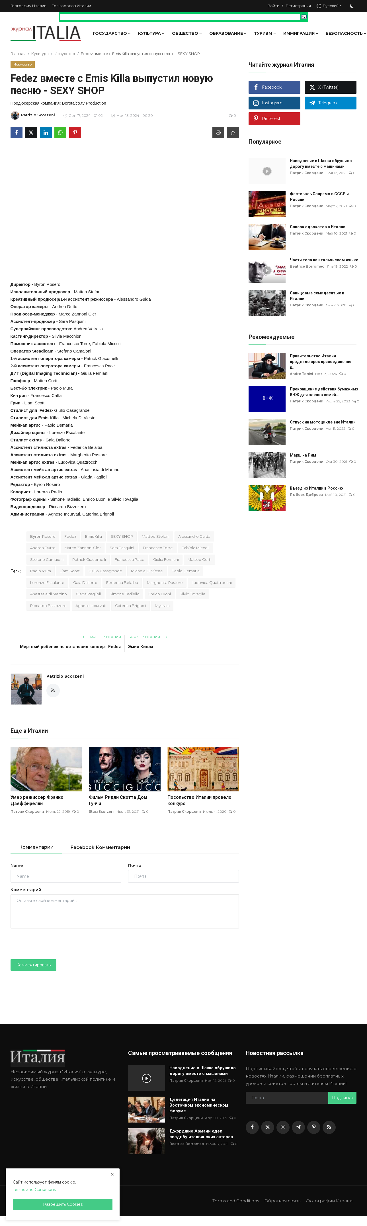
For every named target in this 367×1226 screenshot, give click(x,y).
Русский (328, 5)
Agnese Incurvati (90, 605)
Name (17, 865)
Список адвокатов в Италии (317, 227)
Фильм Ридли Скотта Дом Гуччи (118, 800)
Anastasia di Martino (48, 594)
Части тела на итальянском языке (324, 260)
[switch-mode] (352, 6)
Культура (40, 53)
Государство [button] (112, 33)
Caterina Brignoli (130, 605)
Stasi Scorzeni (102, 811)
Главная (18, 53)
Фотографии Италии (329, 1200)
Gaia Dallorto (85, 582)
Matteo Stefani (155, 536)
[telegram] (298, 1127)
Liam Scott (70, 571)
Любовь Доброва (307, 494)
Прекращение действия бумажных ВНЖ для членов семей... (324, 392)
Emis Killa (48, 417)
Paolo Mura (40, 571)
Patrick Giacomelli (89, 559)
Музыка (162, 605)
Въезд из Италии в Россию (316, 488)
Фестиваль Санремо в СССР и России (319, 197)
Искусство (64, 53)
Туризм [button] (265, 33)
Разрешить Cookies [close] (63, 1204)
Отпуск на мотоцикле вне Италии (323, 422)
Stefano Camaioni (46, 559)
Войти (273, 5)
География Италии (28, 5)
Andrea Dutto (43, 547)
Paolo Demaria (186, 571)
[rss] (329, 1127)
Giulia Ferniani (166, 559)
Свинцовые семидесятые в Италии (317, 296)
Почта (135, 865)
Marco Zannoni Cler (82, 547)
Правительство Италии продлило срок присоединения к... (320, 362)
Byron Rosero (43, 536)
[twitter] (267, 1127)
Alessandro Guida (194, 536)
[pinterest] (313, 1127)
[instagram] (283, 1127)
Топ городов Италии (71, 5)
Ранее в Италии (102, 637)
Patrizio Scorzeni (65, 676)
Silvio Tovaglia (192, 594)
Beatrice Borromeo (307, 266)
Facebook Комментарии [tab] (100, 847)
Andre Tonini (301, 374)
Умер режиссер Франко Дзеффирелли (37, 800)
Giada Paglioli (88, 594)
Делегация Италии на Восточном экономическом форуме (198, 1105)
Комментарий (26, 889)
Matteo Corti (199, 559)
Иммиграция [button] (301, 33)
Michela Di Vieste (147, 571)
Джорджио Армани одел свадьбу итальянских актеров (201, 1134)
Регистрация (298, 5)
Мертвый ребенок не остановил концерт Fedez (70, 646)
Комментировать (33, 965)
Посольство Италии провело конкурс (199, 800)
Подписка (342, 1097)
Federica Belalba (122, 582)
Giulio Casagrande (105, 571)
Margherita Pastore (165, 582)
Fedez (70, 536)
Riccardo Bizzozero (48, 605)
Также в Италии (148, 637)
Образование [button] (228, 33)
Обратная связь (282, 1200)
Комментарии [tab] (36, 847)
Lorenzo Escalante (47, 582)
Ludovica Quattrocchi (212, 582)
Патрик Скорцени (28, 811)
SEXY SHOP (122, 536)
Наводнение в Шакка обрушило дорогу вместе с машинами (321, 163)
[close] (112, 1174)
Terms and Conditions (235, 1200)
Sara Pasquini (122, 547)
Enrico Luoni (159, 594)
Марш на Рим (303, 455)
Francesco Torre (158, 547)
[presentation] (54, 944)
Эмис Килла (140, 646)
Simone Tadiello (125, 594)
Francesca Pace (129, 559)
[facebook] (252, 1127)
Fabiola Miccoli (195, 547)
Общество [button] (187, 33)
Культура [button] (151, 33)
